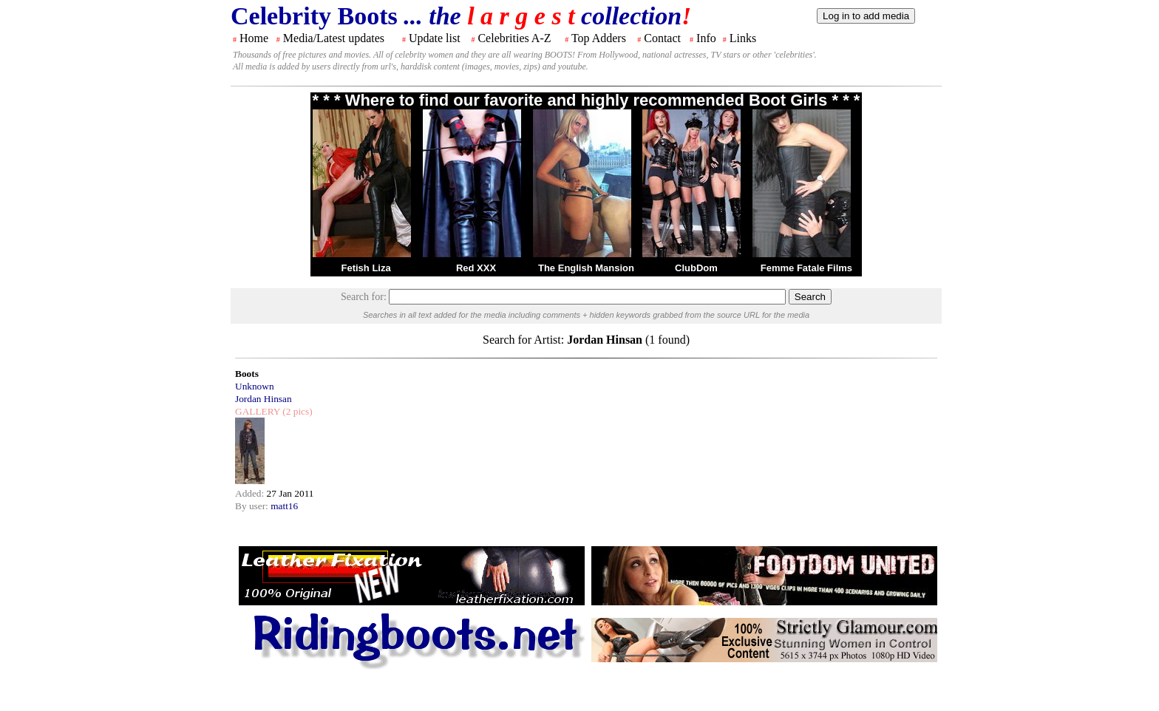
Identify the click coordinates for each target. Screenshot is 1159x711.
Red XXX (476, 267)
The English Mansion (586, 267)
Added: (251, 493)
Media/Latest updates (333, 38)
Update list (434, 38)
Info (706, 38)
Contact (662, 38)
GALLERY (257, 411)
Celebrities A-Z (514, 38)
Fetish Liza (365, 267)
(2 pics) (296, 411)
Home (253, 38)
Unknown (254, 386)
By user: (253, 505)
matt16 (284, 505)
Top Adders (598, 38)
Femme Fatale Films (806, 267)
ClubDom (696, 267)
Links (743, 38)
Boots (247, 373)
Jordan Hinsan (263, 398)
